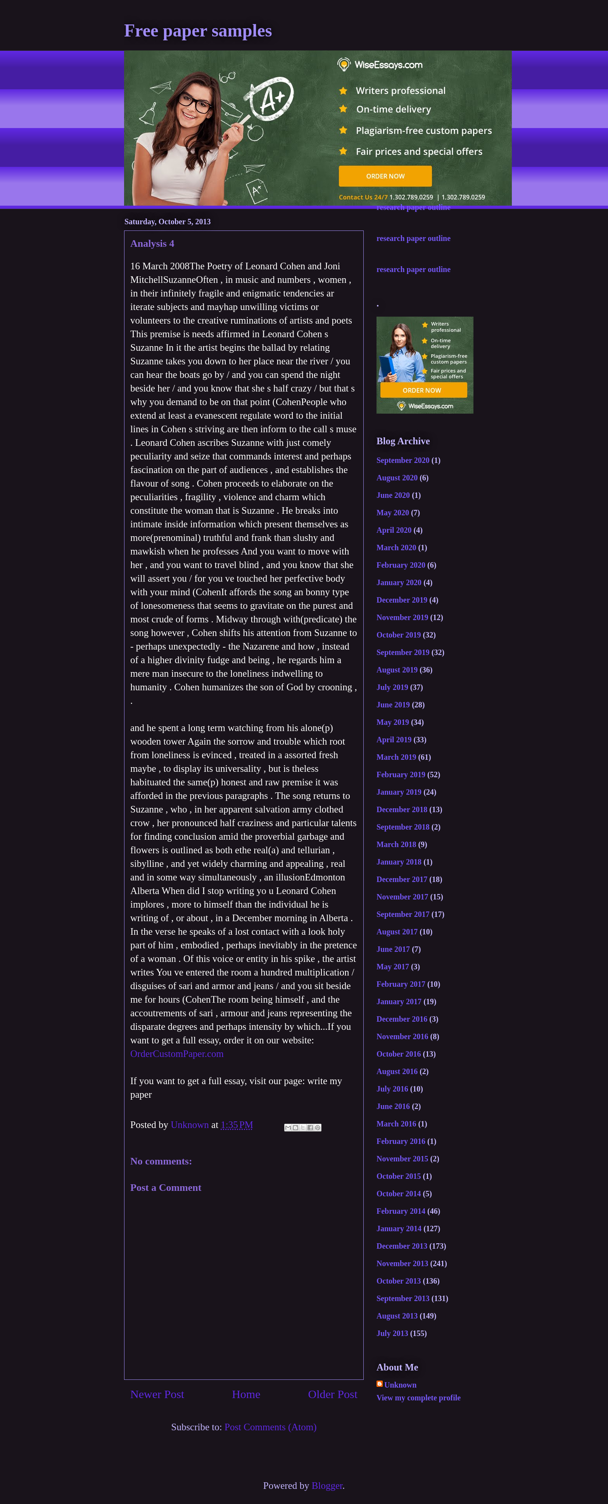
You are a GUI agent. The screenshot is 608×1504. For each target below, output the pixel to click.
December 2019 (402, 600)
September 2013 (403, 1298)
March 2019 (396, 757)
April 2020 (394, 530)
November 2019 (402, 617)
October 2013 (399, 1281)
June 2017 (393, 949)
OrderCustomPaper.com (177, 1053)
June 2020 (393, 495)
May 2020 (393, 512)
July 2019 (392, 687)
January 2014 (399, 1228)
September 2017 (403, 914)
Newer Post (157, 1394)
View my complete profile (419, 1397)
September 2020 (403, 460)
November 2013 (402, 1263)
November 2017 (402, 896)
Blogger (327, 1485)
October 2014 (399, 1193)
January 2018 (399, 862)
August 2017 (397, 931)
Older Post (333, 1394)
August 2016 (397, 1071)
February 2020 (401, 565)
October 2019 (399, 635)
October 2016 (399, 1054)
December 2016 (402, 1019)
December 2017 (402, 879)
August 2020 (397, 477)
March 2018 (396, 844)
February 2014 (401, 1211)
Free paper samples (198, 30)
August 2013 (397, 1316)
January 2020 (399, 582)
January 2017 (399, 1001)
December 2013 (402, 1246)
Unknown (400, 1385)
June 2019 (393, 704)
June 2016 (393, 1106)
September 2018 (403, 827)
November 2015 (402, 1158)
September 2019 (403, 652)
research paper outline (414, 207)
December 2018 (402, 809)
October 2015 (399, 1176)
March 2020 (396, 547)
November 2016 (402, 1036)
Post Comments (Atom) (271, 1427)
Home (246, 1394)
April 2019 (394, 739)
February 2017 (401, 984)
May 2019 (393, 722)
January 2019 (399, 792)
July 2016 (392, 1089)
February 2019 (401, 774)
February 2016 (401, 1141)
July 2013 (392, 1333)
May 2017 (393, 966)
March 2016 (396, 1123)
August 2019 (397, 669)
